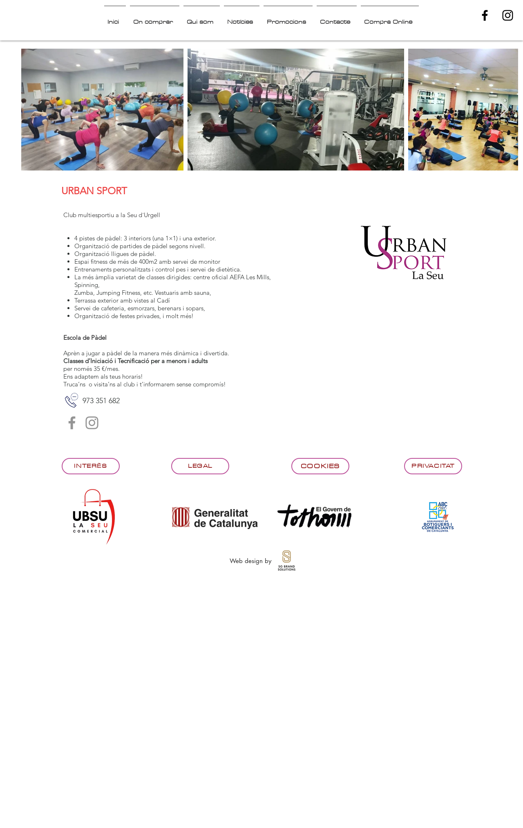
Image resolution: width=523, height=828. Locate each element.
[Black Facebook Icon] (485, 15)
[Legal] (200, 466)
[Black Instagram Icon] (508, 15)
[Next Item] (504, 110)
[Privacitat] (433, 466)
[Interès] (91, 466)
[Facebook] (71, 422)
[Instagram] (92, 422)
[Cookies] (320, 466)
